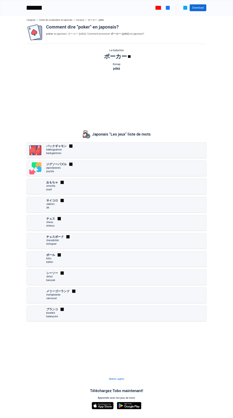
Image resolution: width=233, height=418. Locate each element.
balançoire (52, 316)
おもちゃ (52, 182)
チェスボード (55, 236)
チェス (50, 218)
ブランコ (52, 309)
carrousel (51, 298)
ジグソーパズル (56, 164)
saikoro (50, 204)
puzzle (50, 171)
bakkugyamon (54, 149)
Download (198, 7)
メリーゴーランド (58, 291)
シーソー (52, 273)
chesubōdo (52, 240)
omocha (50, 185)
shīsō (49, 276)
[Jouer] (129, 56)
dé (47, 207)
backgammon (53, 153)
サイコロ (52, 200)
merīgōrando (53, 294)
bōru (48, 258)
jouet (49, 189)
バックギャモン (56, 146)
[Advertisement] (116, 98)
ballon (49, 261)
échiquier (51, 243)
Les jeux (80, 20)
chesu (49, 222)
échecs (50, 225)
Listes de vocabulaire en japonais (55, 20)
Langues (31, 20)
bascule (50, 280)
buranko (50, 312)
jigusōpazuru (53, 167)
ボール (50, 255)
